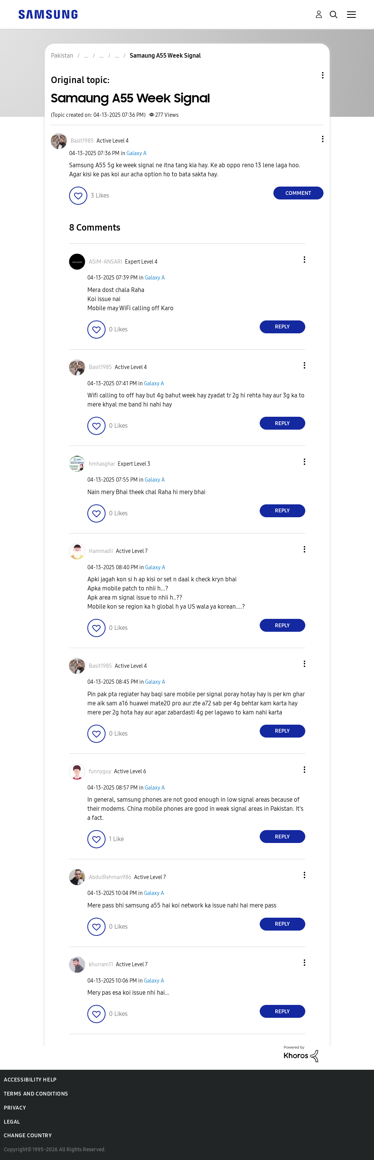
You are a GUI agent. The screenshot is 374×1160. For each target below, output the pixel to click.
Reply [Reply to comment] (282, 326)
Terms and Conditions (36, 1094)
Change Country (28, 1135)
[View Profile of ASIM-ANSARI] (105, 262)
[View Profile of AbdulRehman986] (110, 877)
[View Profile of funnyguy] (100, 771)
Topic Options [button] (310, 75)
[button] (310, 139)
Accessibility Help (30, 1080)
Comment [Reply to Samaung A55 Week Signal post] (298, 193)
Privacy (15, 1108)
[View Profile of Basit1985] (82, 141)
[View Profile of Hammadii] (101, 551)
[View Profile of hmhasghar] (102, 464)
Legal (12, 1122)
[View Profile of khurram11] (101, 964)
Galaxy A (136, 153)
